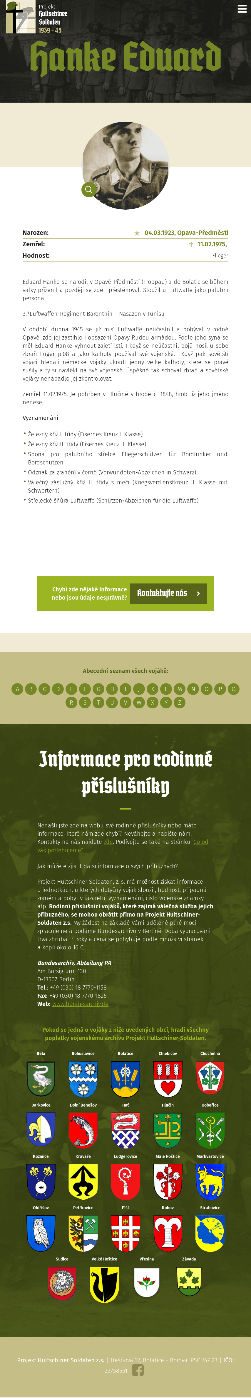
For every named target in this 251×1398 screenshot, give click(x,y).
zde (108, 841)
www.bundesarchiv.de (80, 1003)
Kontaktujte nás (162, 593)
